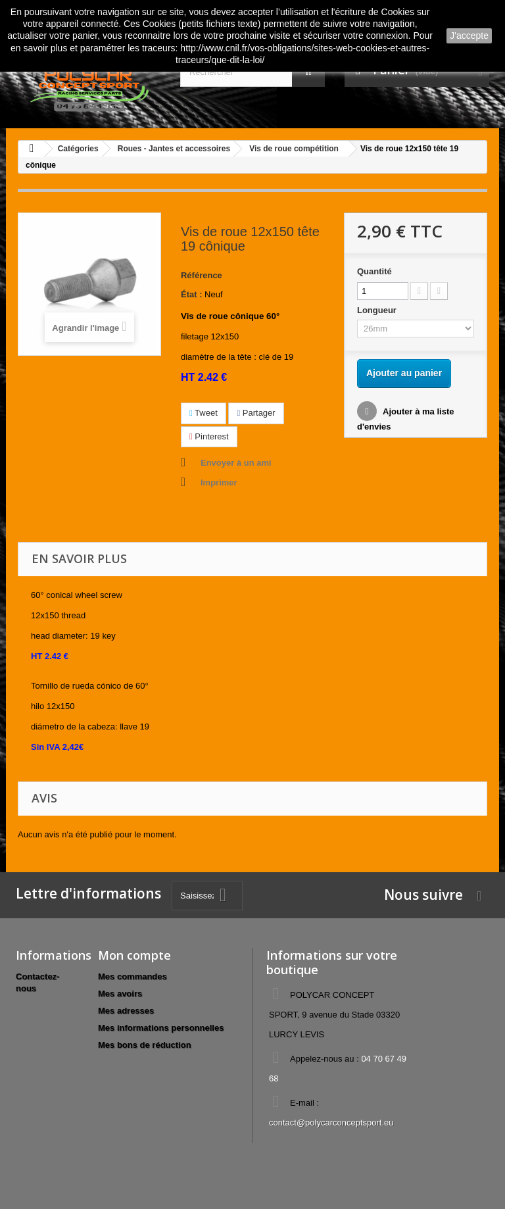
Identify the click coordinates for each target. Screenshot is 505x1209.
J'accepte (469, 35)
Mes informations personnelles (161, 1028)
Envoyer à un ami (236, 463)
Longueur (378, 310)
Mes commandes (132, 976)
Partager (256, 413)
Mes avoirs (120, 994)
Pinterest (209, 436)
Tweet (203, 413)
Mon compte (134, 955)
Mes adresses (126, 1011)
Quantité (374, 271)
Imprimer (219, 482)
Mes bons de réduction (144, 1045)
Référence (201, 275)
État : (192, 294)
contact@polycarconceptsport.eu (331, 1122)
